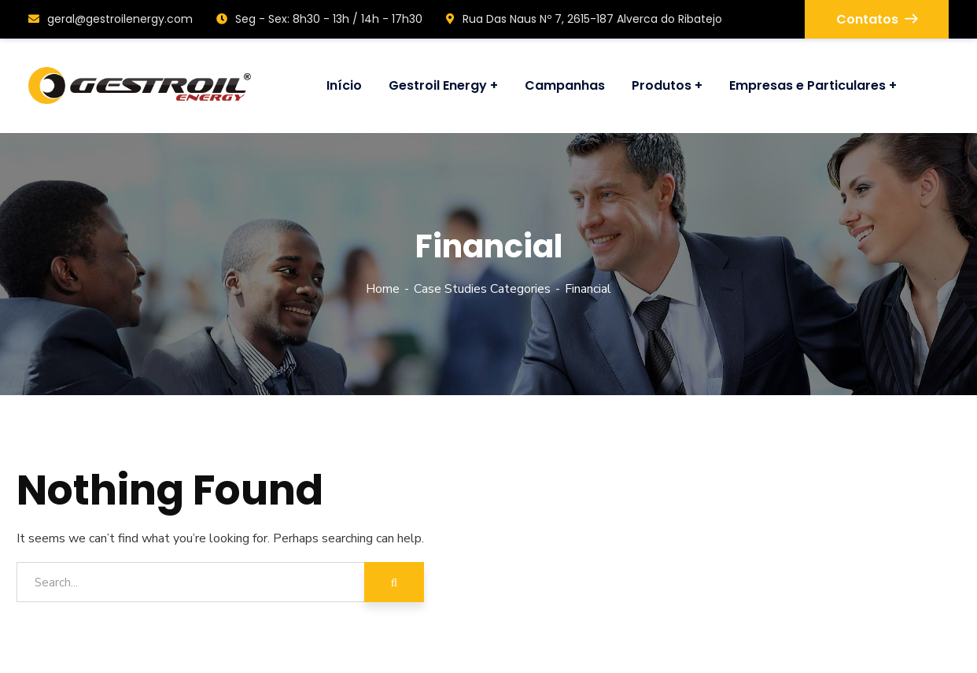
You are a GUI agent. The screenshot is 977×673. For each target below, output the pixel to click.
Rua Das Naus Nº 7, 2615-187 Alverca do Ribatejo (584, 19)
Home (383, 289)
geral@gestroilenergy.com (110, 19)
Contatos (876, 19)
